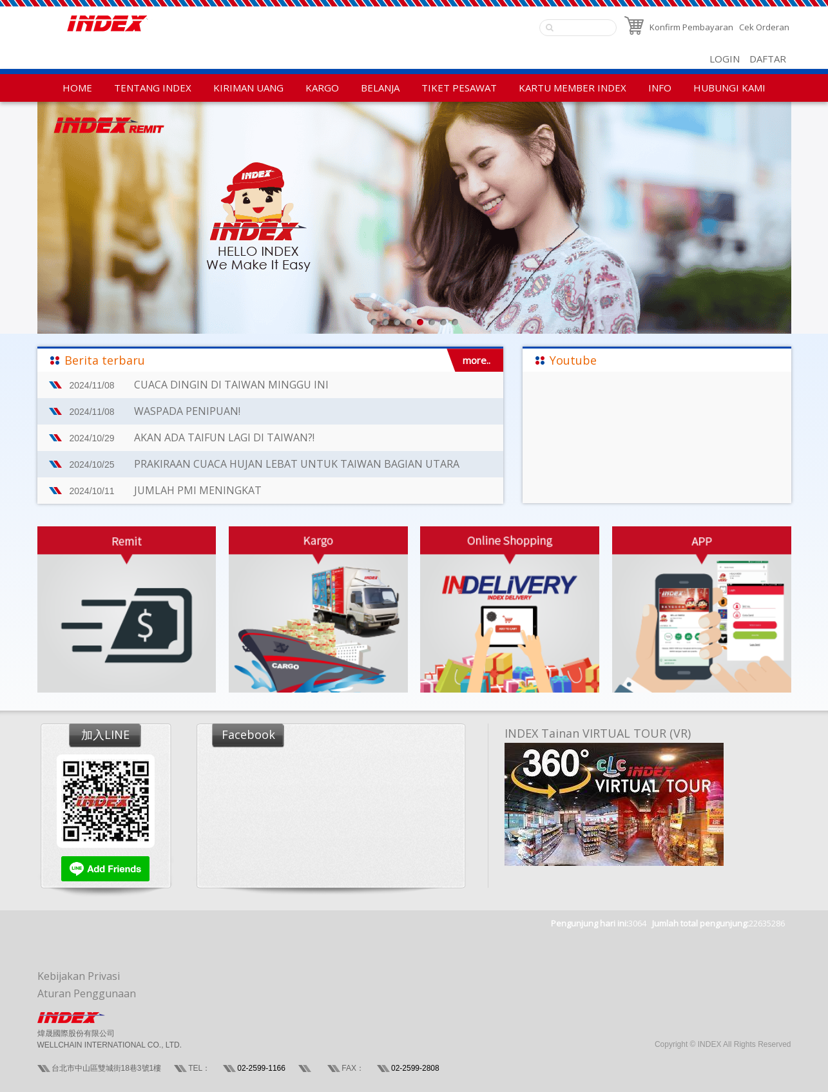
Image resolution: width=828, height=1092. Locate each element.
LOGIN (724, 58)
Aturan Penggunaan (86, 993)
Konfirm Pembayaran (691, 27)
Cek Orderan (764, 27)
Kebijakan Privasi (78, 976)
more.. (476, 360)
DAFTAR (767, 58)
